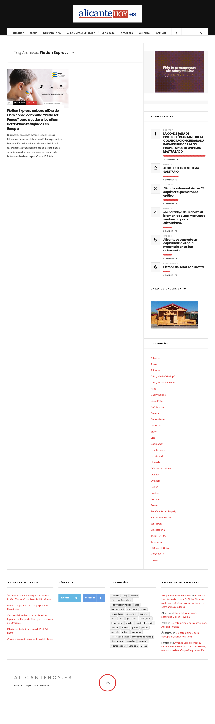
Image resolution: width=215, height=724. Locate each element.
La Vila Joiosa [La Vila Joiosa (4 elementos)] (145, 621)
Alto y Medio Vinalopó (81, 33)
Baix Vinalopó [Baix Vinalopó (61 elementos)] (117, 612)
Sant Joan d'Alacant (161, 520)
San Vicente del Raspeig (163, 514)
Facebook (95, 601)
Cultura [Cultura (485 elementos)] (143, 612)
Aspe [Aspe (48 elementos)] (137, 608)
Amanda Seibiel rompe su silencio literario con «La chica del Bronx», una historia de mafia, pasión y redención (183, 649)
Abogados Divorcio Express (176, 598)
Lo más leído (157, 459)
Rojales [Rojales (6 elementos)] (125, 635)
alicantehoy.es (43, 680)
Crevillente (157, 403)
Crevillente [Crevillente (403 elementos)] (132, 612)
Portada (168, 133)
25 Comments (170, 163)
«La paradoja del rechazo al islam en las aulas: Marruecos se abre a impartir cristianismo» (184, 221)
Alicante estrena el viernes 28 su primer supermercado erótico (183, 195)
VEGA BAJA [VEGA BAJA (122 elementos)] (133, 649)
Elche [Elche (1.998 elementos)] (113, 621)
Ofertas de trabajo (161, 471)
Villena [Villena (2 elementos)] (144, 649)
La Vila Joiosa (158, 453)
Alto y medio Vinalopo (163, 385)
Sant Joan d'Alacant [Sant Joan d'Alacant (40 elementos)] (120, 640)
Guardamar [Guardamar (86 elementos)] (132, 621)
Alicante (18, 33)
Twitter (71, 601)
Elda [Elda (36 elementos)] (121, 621)
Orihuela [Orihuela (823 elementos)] (125, 630)
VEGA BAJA (108, 33)
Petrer (154, 489)
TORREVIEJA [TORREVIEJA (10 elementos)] (143, 644)
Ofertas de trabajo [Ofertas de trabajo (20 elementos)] (144, 626)
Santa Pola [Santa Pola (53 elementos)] (136, 635)
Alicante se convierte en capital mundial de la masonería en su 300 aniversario (180, 248)
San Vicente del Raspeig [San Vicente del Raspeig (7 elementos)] (142, 640)
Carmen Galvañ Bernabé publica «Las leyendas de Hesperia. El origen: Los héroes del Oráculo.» (30, 622)
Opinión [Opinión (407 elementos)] (114, 630)
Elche (33, 33)
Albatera (155, 360)
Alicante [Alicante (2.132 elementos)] (134, 599)
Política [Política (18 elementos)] (144, 630)
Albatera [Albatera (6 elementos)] (115, 599)
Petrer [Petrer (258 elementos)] (135, 630)
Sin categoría (158, 532)
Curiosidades (170, 266)
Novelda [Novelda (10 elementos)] (129, 626)
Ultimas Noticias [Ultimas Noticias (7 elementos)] (118, 649)
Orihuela (155, 483)
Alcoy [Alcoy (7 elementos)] (124, 599)
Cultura (144, 33)
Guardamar (157, 446)
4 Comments (170, 278)
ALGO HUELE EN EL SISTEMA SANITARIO (181, 173)
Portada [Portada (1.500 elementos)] (115, 635)
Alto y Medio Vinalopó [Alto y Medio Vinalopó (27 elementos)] (121, 608)
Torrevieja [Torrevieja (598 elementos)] (130, 644)
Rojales (155, 508)
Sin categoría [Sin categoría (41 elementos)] (117, 644)
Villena (154, 563)
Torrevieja (156, 545)
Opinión (161, 33)
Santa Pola (156, 526)
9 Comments (170, 183)
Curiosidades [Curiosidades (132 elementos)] (117, 617)
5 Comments (170, 234)
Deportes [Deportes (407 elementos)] (144, 617)
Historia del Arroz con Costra (183, 270)
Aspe (153, 391)
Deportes (127, 33)
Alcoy (154, 367)
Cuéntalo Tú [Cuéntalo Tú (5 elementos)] (131, 617)
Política (155, 495)
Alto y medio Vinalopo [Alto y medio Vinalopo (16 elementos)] (121, 603)
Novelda (155, 465)
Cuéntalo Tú (157, 410)
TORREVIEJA (158, 538)
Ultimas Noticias (160, 551)
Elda (153, 440)
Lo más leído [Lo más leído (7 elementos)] (116, 626)
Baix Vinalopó (52, 33)
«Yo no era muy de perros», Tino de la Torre (30, 641)
